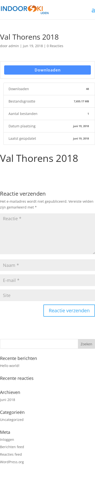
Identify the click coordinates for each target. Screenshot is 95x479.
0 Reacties (55, 46)
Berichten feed (12, 446)
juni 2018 (7, 399)
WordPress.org (12, 462)
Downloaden (48, 70)
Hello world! (9, 365)
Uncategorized (12, 419)
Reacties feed (11, 454)
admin (14, 46)
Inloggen (7, 439)
